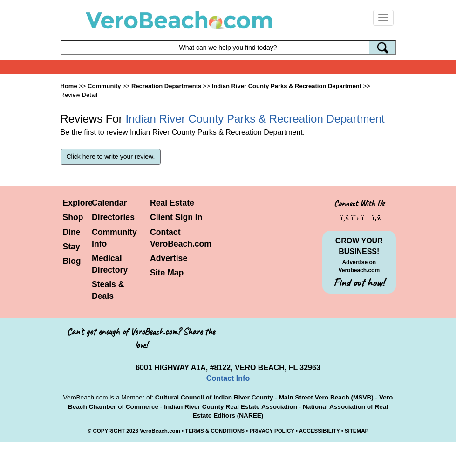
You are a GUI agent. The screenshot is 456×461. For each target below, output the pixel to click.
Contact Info (228, 378)
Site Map (167, 272)
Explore (78, 202)
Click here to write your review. (111, 156)
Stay (71, 246)
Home (69, 86)
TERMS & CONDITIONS (215, 430)
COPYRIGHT (109, 430)
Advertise (168, 258)
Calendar (109, 202)
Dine (72, 232)
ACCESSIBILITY (319, 430)
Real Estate (172, 202)
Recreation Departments (166, 86)
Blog (72, 261)
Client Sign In (176, 217)
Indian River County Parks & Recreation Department (286, 86)
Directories (113, 217)
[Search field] (228, 47)
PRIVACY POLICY (271, 430)
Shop (73, 217)
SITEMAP (356, 430)
